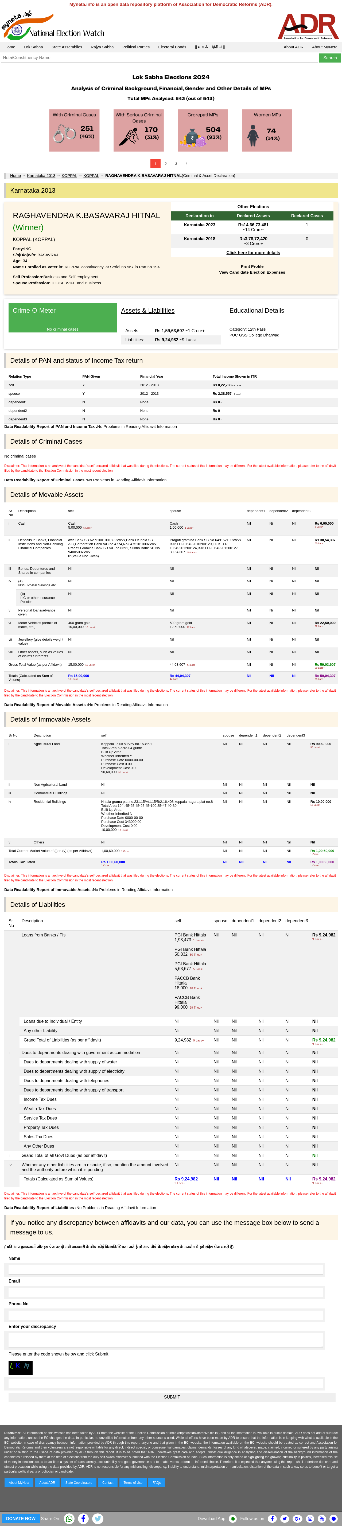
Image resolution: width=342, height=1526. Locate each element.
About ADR (294, 47)
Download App (211, 1518)
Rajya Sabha (102, 47)
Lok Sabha (33, 47)
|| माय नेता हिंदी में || (210, 47)
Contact (107, 1483)
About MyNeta (324, 47)
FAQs (157, 1483)
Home (10, 47)
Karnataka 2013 (41, 175)
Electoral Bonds (172, 47)
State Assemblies (67, 47)
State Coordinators (78, 1483)
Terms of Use (133, 1483)
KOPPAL (69, 175)
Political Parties (136, 47)
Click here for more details (253, 252)
